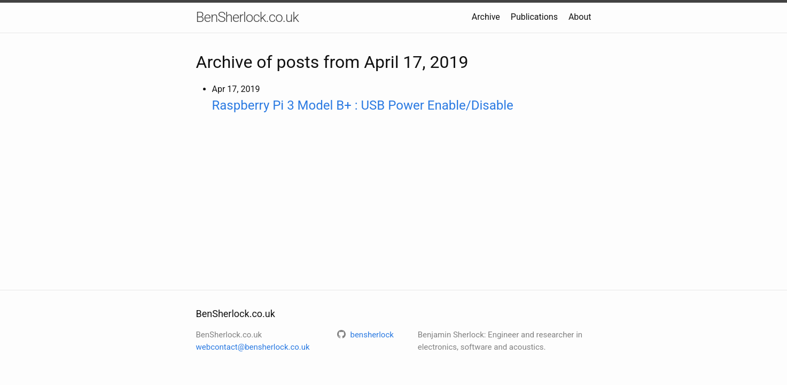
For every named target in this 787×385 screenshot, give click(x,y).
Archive (486, 17)
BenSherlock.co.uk (247, 17)
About (579, 17)
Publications (534, 17)
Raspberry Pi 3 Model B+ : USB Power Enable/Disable (362, 105)
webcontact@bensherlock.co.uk (253, 347)
